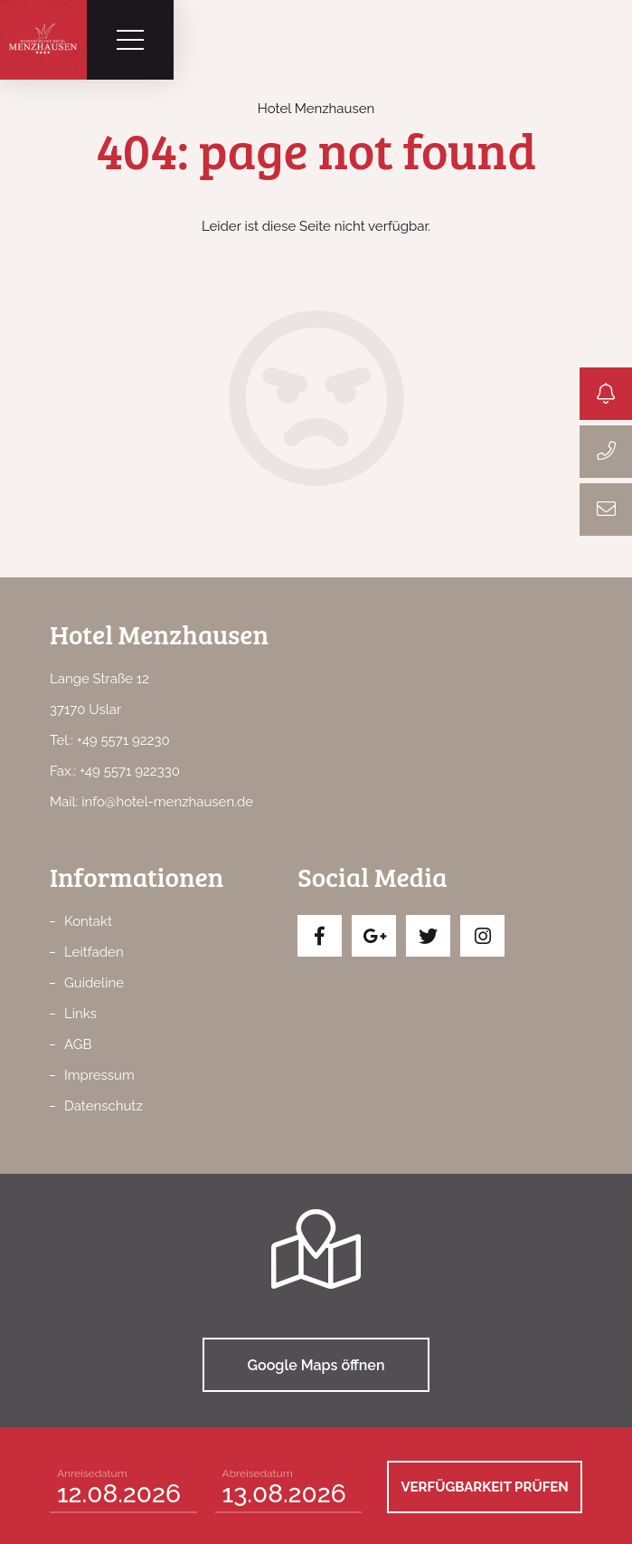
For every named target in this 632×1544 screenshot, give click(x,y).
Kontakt (88, 921)
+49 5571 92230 (123, 740)
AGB (77, 1044)
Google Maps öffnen (316, 1365)
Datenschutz (103, 1106)
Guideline (94, 983)
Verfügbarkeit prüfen (484, 1487)
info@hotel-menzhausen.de (167, 802)
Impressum (99, 1075)
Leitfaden (94, 952)
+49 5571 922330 (130, 771)
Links (80, 1014)
